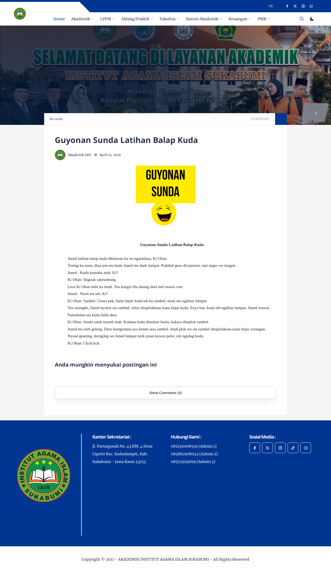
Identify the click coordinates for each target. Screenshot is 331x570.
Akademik (80, 19)
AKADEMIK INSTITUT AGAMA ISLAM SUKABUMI (163, 559)
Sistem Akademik (202, 19)
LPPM (105, 19)
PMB (262, 19)
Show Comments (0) (165, 393)
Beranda (56, 119)
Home (59, 19)
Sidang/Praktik (135, 19)
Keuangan (238, 19)
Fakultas (168, 19)
